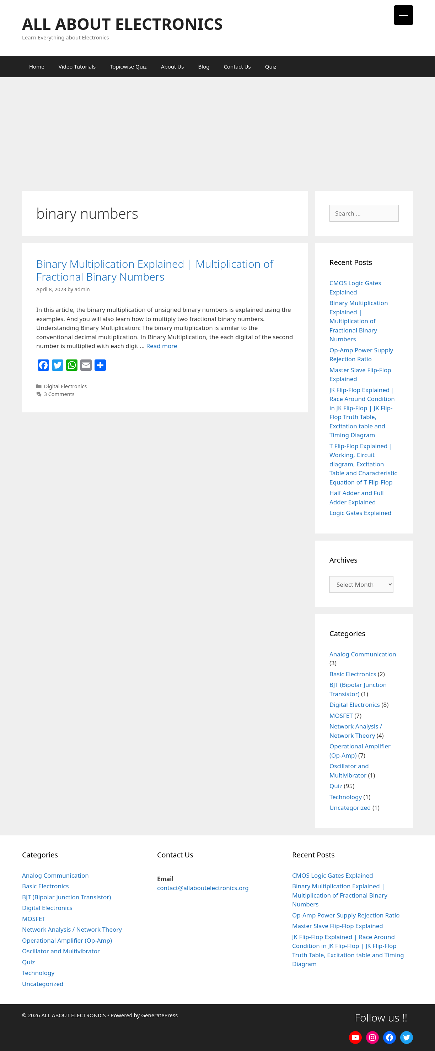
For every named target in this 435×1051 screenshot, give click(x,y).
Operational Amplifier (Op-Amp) (67, 940)
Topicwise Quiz (128, 66)
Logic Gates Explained (360, 513)
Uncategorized (350, 807)
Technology (345, 797)
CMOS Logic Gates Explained (332, 875)
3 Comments (59, 394)
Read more (161, 346)
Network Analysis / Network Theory (72, 929)
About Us (172, 66)
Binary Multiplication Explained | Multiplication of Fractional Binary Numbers (154, 270)
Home (36, 66)
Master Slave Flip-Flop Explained (337, 926)
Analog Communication (362, 654)
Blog (204, 66)
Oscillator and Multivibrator (61, 951)
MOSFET (341, 715)
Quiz (270, 66)
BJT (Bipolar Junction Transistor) (66, 897)
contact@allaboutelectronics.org (203, 888)
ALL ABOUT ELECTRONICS (122, 23)
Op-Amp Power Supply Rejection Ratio (346, 915)
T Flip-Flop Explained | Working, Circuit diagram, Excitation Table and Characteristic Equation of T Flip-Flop (363, 464)
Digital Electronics (65, 386)
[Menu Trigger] (403, 15)
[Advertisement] (217, 130)
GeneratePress (159, 1015)
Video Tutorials (77, 66)
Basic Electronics (352, 674)
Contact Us (237, 66)
